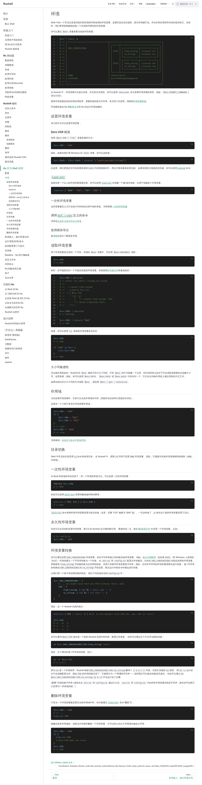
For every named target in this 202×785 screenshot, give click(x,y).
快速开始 (122, 4)
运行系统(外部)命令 (14, 241)
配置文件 (74, 107)
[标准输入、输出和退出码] (154, 776)
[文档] (132, 3)
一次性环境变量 (15, 193)
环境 (7, 177)
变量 (7, 122)
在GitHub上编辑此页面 (61, 762)
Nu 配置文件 (144, 529)
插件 (7, 357)
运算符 (8, 117)
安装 (5, 19)
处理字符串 (10, 74)
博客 (141, 4)
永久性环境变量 (14, 224)
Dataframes (10, 339)
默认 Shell (9, 24)
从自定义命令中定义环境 (69, 221)
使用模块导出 (14, 201)
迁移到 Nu (8, 284)
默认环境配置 (149, 557)
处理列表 (9, 78)
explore (8, 362)
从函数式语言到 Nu (14, 307)
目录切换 (11, 217)
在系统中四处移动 (13, 40)
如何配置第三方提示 (14, 246)
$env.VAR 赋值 (15, 186)
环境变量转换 (13, 228)
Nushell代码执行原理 (15, 323)
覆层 (7, 148)
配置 (7, 173)
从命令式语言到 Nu (14, 303)
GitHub (164, 4)
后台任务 (9, 277)
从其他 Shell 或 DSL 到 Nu (17, 298)
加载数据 (9, 65)
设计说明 (8, 318)
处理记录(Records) (14, 83)
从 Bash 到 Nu (11, 289)
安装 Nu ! (112, 4)
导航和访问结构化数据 (16, 92)
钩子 (7, 273)
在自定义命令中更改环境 (74, 440)
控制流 (8, 126)
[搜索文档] (187, 4)
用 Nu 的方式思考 (13, 44)
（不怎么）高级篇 (13, 330)
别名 (7, 113)
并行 (7, 353)
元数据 (8, 344)
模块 (7, 135)
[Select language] (151, 3)
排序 (7, 152)
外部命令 (9, 264)
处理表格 (9, 87)
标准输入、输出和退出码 (17, 237)
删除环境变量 (13, 232)
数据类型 (9, 60)
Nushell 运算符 (12, 312)
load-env (12, 190)
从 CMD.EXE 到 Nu (14, 293)
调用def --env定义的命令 (19, 197)
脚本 (7, 131)
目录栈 (8, 250)
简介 (5, 13)
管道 (7, 69)
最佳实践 (9, 161)
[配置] (82, 776)
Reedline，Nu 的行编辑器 (17, 255)
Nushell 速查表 (12, 49)
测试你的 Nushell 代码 (15, 157)
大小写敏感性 (14, 209)
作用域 (10, 213)
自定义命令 (10, 108)
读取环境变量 (13, 205)
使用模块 (11, 140)
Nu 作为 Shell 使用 (13, 168)
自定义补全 (10, 259)
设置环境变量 (13, 182)
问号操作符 (112, 270)
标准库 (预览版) (12, 335)
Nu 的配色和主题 (13, 268)
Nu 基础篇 (8, 55)
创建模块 (11, 144)
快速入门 (8, 30)
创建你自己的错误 (13, 348)
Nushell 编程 (10, 103)
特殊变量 (9, 97)
